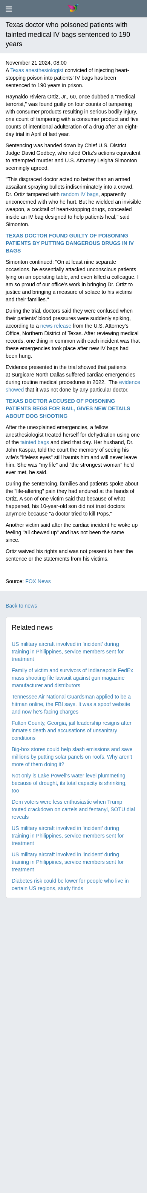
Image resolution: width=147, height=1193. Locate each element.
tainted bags (34, 442)
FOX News (38, 581)
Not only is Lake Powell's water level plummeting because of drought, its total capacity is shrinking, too (69, 783)
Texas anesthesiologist (36, 70)
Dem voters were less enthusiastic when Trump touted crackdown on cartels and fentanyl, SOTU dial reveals (73, 809)
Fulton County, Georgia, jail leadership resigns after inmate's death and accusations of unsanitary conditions (72, 730)
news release (56, 326)
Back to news (21, 606)
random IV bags (79, 194)
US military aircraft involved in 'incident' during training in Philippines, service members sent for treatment (68, 651)
